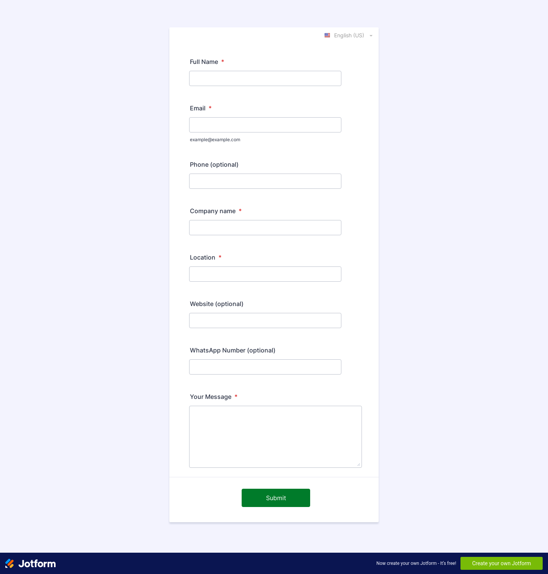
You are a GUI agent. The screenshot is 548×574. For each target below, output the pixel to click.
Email (201, 108)
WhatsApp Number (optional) (233, 350)
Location (205, 257)
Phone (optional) (214, 164)
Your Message (213, 396)
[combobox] (349, 35)
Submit (276, 498)
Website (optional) (217, 304)
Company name (216, 211)
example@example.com (215, 139)
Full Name (207, 61)
